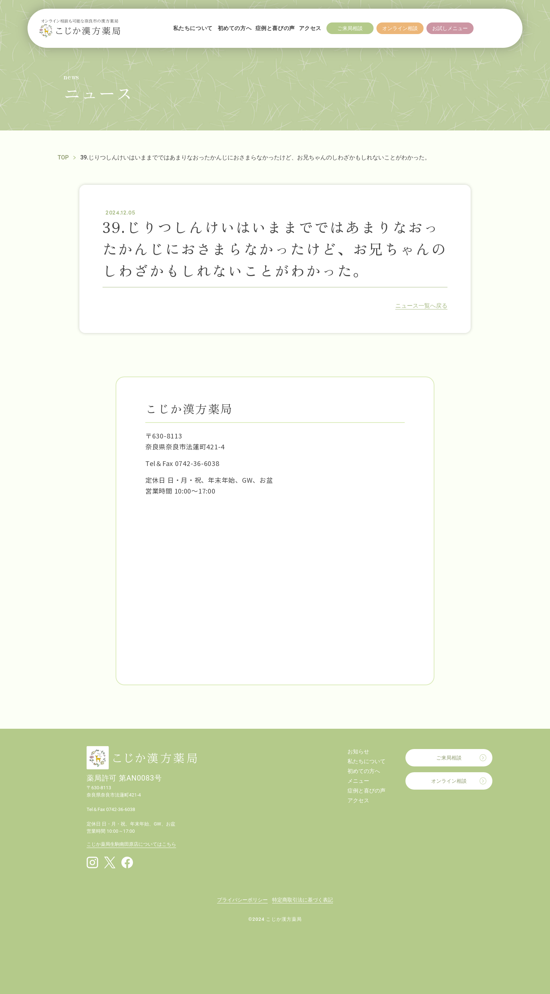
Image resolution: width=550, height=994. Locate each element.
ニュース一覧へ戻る (421, 305)
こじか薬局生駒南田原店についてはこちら (131, 844)
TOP (63, 157)
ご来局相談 (449, 758)
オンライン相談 (449, 781)
